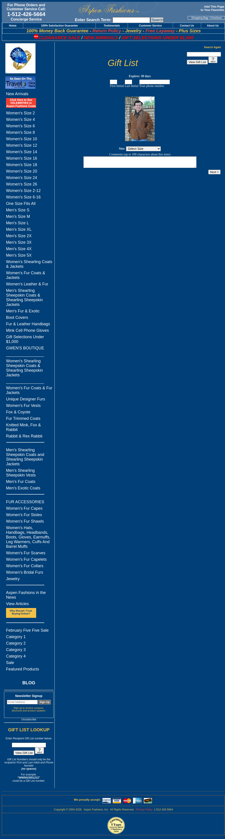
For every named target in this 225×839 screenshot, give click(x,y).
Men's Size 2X (19, 236)
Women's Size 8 (20, 132)
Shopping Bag (199, 17)
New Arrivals (17, 94)
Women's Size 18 (21, 165)
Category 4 (16, 656)
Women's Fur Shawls (25, 521)
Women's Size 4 (20, 119)
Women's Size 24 (21, 177)
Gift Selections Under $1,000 (25, 339)
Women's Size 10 (21, 139)
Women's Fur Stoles (24, 515)
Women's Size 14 (21, 152)
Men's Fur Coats (20, 481)
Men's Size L (17, 223)
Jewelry (13, 579)
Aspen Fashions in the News (26, 595)
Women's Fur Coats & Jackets (25, 275)
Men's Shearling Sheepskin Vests (21, 472)
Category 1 (16, 637)
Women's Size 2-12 (23, 190)
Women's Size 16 (21, 158)
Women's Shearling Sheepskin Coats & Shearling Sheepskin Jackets (24, 368)
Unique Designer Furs (25, 399)
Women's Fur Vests (23, 405)
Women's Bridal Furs (24, 572)
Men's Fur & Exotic (23, 311)
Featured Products (22, 669)
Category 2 (16, 643)
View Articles (17, 604)
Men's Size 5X (19, 255)
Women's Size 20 (21, 171)
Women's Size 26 (21, 184)
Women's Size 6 (20, 126)
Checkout (216, 17)
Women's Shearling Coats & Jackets (29, 264)
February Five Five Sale (27, 630)
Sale (10, 662)
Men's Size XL (19, 229)
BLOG (28, 682)
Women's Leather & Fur (27, 284)
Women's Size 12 (21, 145)
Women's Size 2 (20, 113)
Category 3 (16, 649)
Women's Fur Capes (24, 508)
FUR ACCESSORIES (25, 502)
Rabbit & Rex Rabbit (24, 436)
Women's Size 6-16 (23, 197)
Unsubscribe (28, 719)
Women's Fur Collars (24, 566)
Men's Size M (18, 216)
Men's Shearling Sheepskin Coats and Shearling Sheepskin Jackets (25, 457)
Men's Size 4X (19, 249)
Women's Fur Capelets (26, 559)
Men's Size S (17, 210)
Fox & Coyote (18, 412)
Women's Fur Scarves (25, 553)
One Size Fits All (20, 203)
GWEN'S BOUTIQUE (25, 348)
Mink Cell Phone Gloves (27, 330)
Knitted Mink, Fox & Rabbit (23, 427)
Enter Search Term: (93, 20)
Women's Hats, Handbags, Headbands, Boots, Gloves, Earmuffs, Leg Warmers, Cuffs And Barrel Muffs (28, 537)
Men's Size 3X (19, 242)
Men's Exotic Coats (23, 488)
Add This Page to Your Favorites (213, 8)
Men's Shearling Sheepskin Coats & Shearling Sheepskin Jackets (24, 297)
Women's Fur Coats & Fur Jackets (29, 390)
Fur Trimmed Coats (23, 418)
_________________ (25, 354)
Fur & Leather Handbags (28, 324)
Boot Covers (17, 317)
